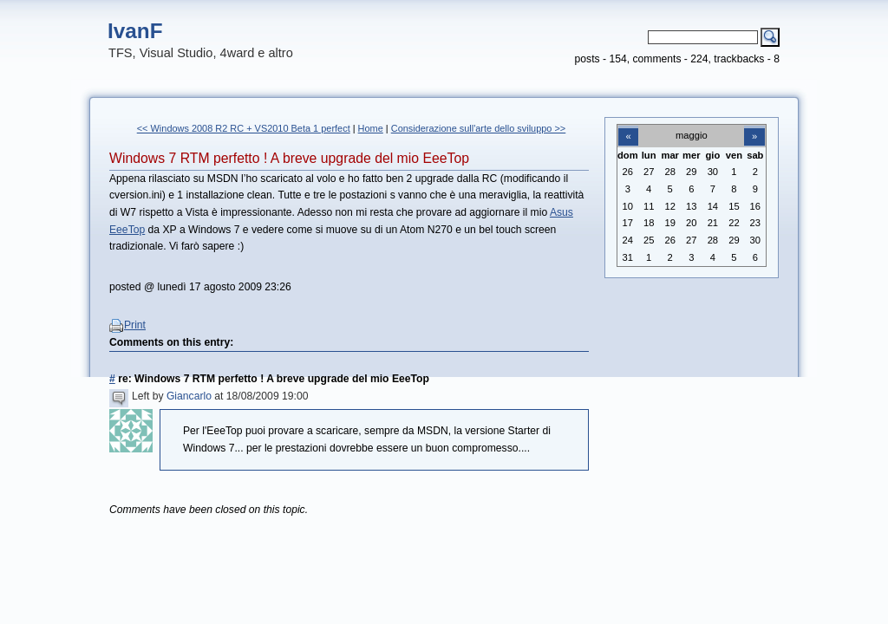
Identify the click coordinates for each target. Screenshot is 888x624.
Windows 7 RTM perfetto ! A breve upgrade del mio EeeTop (289, 158)
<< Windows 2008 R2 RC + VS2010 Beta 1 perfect (243, 128)
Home (370, 128)
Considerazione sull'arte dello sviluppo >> (478, 128)
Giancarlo (189, 396)
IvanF (135, 30)
